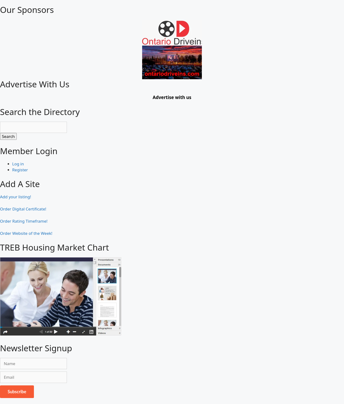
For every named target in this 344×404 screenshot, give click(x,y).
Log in (18, 164)
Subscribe (17, 391)
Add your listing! (15, 196)
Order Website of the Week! (26, 233)
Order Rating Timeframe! (24, 221)
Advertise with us (172, 97)
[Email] (33, 377)
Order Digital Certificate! (23, 209)
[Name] (33, 363)
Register (20, 170)
